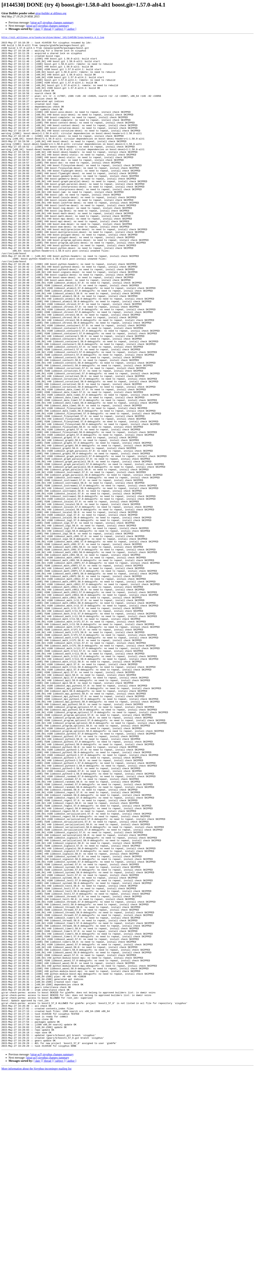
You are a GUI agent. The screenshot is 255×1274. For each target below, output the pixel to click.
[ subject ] (59, 28)
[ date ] (38, 28)
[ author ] (71, 28)
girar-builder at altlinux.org (50, 13)
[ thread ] (47, 28)
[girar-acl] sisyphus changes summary (52, 22)
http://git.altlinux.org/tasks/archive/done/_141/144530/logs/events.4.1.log (52, 37)
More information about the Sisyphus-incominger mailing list (36, 1270)
